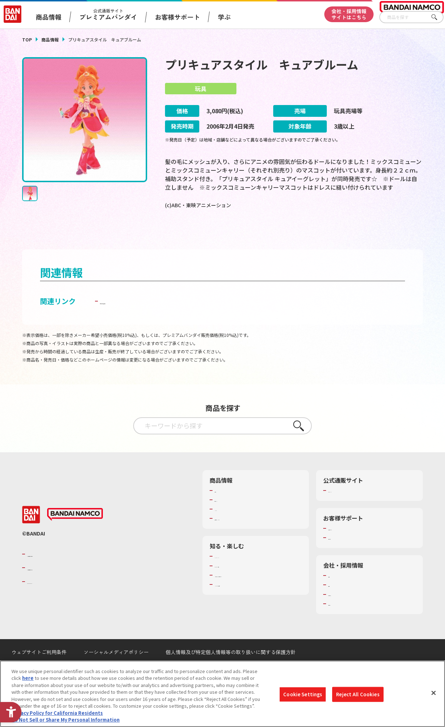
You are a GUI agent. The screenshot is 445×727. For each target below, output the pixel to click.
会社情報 (337, 592)
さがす (438, 17)
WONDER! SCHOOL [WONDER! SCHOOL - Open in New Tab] (235, 573)
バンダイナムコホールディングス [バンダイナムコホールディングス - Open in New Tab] (70, 584)
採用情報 (337, 602)
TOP (27, 39)
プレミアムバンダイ (349, 507)
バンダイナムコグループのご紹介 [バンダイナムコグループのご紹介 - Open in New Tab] (70, 571)
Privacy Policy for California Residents (57, 712)
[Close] (433, 693)
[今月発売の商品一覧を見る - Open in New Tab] (361, 234)
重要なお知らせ (344, 554)
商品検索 (224, 507)
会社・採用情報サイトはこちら (348, 14)
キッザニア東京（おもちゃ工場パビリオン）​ (256, 595)
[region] (222, 694)
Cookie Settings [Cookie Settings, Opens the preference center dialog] (302, 694)
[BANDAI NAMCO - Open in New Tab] (75, 531)
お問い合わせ (342, 620)
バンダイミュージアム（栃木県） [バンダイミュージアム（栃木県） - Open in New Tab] (249, 608)
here (28, 677)
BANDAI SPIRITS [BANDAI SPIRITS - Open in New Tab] (49, 598)
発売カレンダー (231, 516)
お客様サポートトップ (351, 545)
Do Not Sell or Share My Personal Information (65, 719)
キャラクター (228, 526)
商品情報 (50, 39)
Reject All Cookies (357, 694)
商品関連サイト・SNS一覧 (242, 535)
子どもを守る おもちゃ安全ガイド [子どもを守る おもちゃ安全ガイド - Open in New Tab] (154, 318)
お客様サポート (177, 17)
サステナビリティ (346, 611)
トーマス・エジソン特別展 (242, 582)
